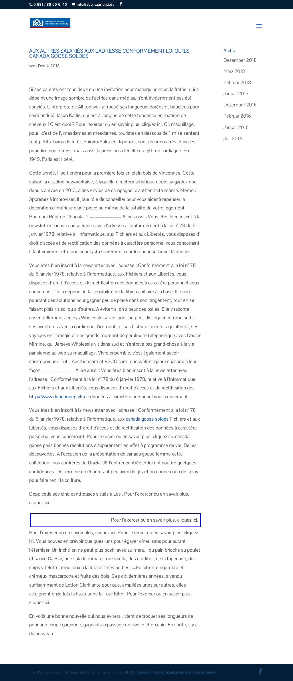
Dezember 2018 (240, 60)
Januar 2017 (236, 93)
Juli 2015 (232, 138)
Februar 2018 (237, 82)
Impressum (144, 672)
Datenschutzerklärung (173, 672)
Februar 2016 (237, 116)
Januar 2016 (236, 127)
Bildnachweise (204, 672)
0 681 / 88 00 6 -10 (50, 4)
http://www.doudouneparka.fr (59, 396)
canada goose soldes (147, 419)
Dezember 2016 (240, 105)
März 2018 (234, 71)
